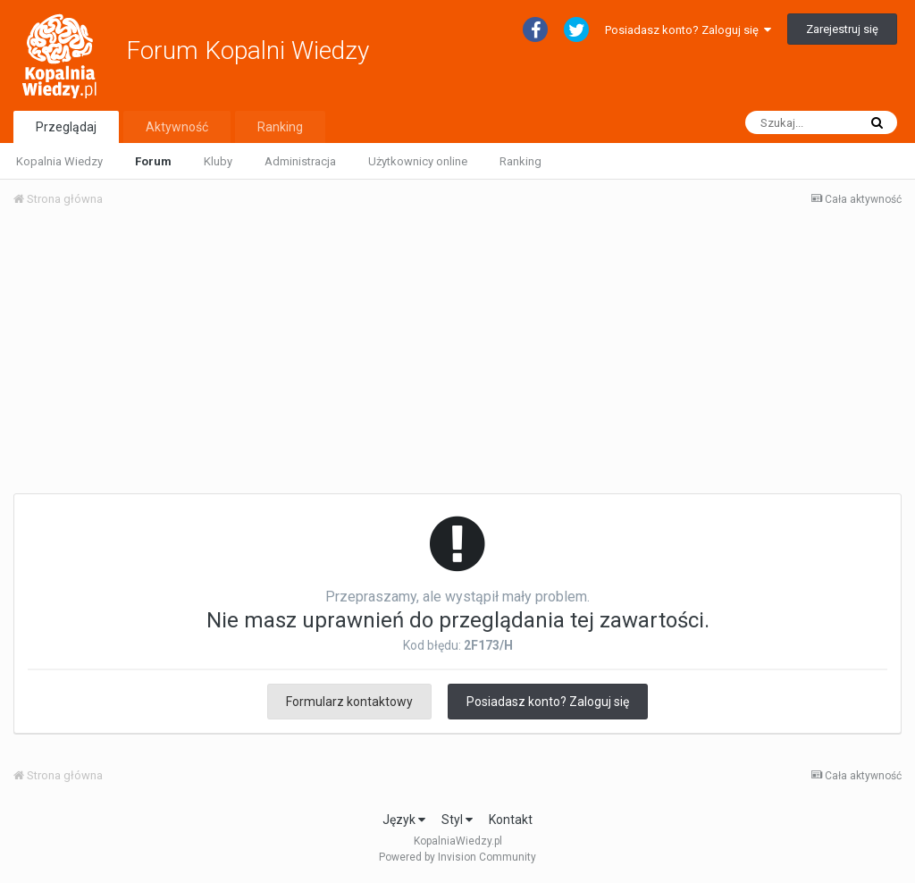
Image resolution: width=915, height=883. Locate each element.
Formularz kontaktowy (349, 701)
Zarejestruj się (842, 29)
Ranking (520, 161)
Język (403, 819)
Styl (457, 819)
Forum (153, 161)
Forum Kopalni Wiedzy (247, 50)
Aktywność (177, 127)
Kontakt (511, 819)
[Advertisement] (457, 356)
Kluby (218, 161)
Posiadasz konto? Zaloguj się (688, 30)
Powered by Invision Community (457, 857)
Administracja (300, 161)
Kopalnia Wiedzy (59, 161)
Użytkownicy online (417, 161)
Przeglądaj (66, 127)
